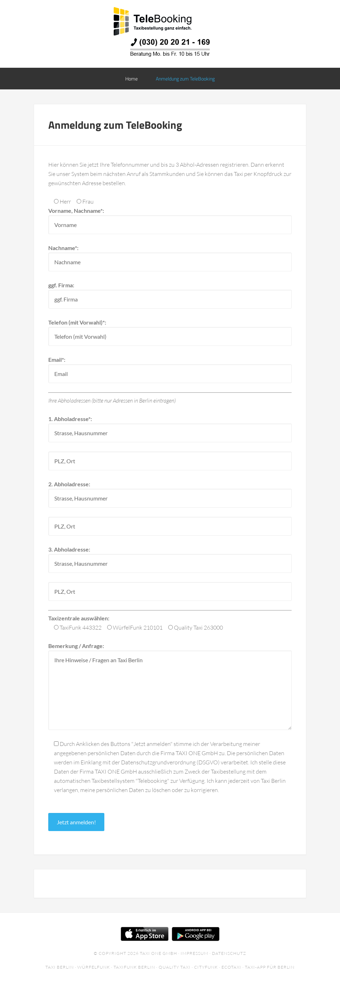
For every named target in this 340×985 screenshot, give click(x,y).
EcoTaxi (231, 967)
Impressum (194, 953)
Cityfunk (206, 967)
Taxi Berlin (59, 967)
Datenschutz (229, 953)
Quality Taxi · (176, 967)
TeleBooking (170, 21)
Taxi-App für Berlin (270, 967)
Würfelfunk (93, 967)
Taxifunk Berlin (134, 967)
